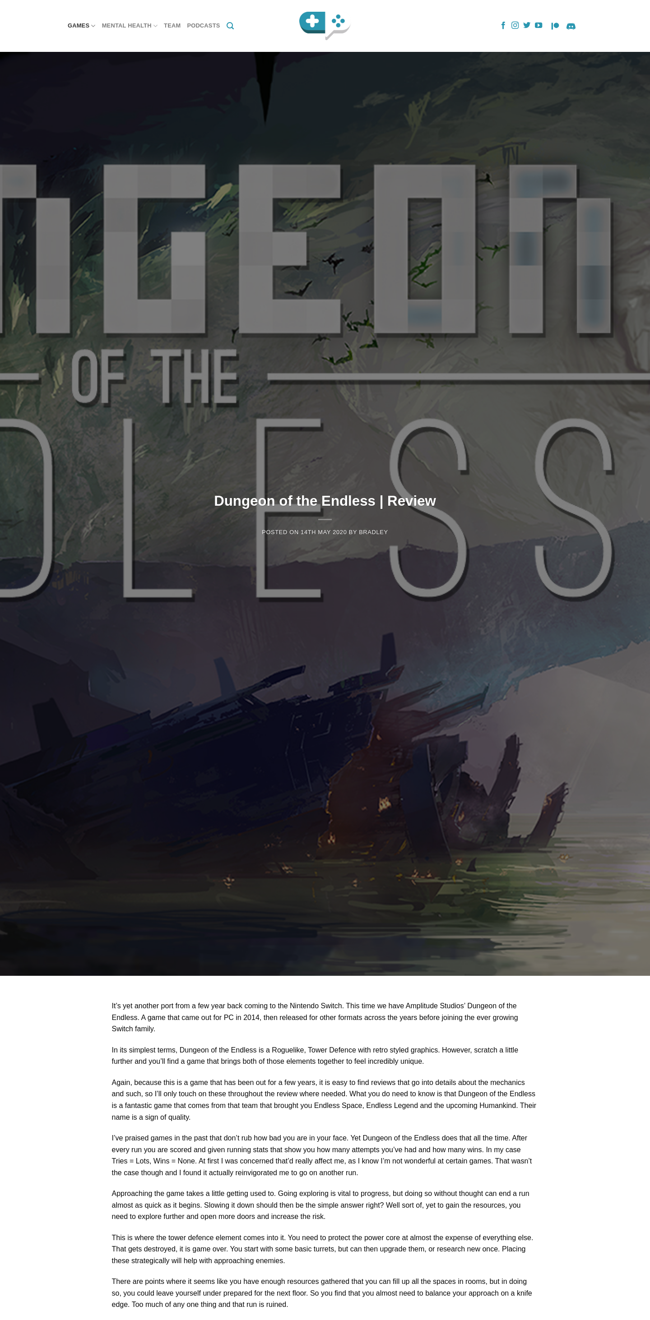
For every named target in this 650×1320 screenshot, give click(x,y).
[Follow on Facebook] (503, 26)
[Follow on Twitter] (526, 26)
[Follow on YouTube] (538, 26)
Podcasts (203, 25)
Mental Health (130, 26)
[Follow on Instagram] (515, 26)
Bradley (373, 532)
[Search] (230, 26)
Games (82, 26)
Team (172, 25)
